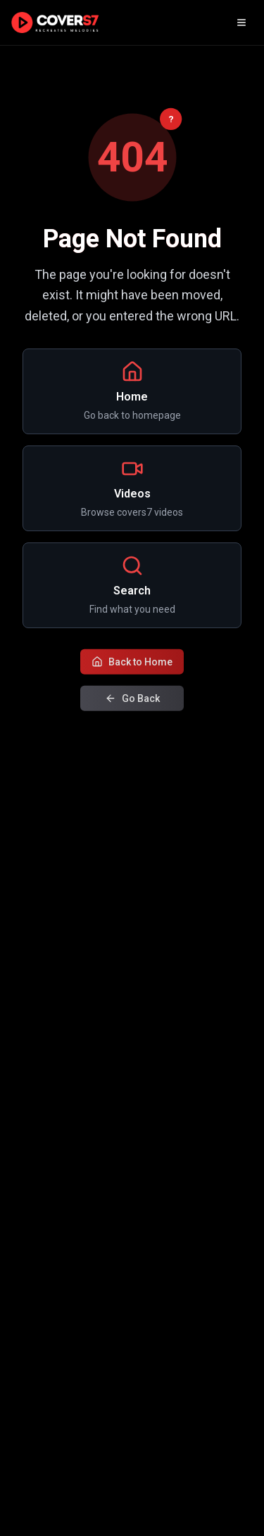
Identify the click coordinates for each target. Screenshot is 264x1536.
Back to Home (132, 662)
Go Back (132, 699)
